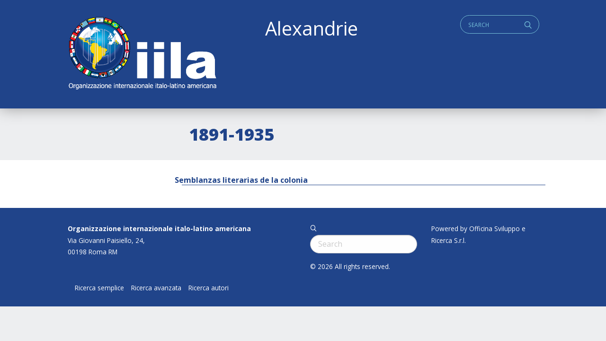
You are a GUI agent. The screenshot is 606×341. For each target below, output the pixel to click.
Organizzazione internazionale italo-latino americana (159, 228)
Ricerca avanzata (156, 288)
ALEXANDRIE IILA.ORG (142, 54)
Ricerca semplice (99, 288)
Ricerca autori (208, 288)
